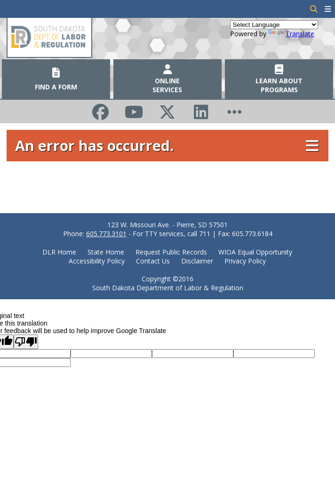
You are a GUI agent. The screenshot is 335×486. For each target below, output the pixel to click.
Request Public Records (171, 251)
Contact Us (153, 260)
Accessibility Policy (97, 260)
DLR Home (59, 251)
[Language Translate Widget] (274, 24)
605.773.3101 (106, 233)
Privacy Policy (245, 260)
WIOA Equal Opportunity (255, 251)
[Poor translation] (26, 342)
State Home (106, 251)
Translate (291, 33)
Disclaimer (197, 260)
